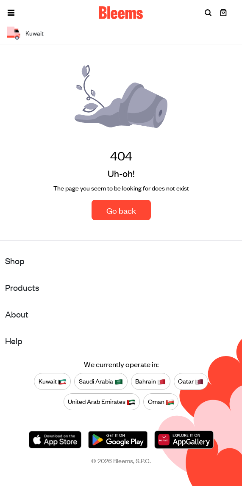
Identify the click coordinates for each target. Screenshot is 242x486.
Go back (121, 210)
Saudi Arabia (101, 381)
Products (22, 287)
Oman (161, 402)
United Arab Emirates (101, 402)
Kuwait (53, 381)
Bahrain (150, 381)
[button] (11, 12)
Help (13, 340)
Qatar (190, 381)
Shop (15, 260)
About (16, 314)
